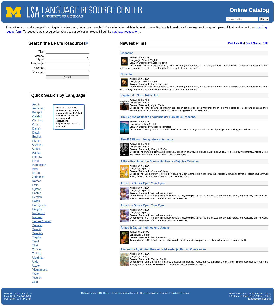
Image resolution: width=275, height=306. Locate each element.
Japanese (38, 176)
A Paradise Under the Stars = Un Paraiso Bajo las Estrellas (160, 161)
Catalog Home (88, 293)
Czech (36, 124)
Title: (41, 51)
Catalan (37, 116)
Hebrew (37, 156)
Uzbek (36, 265)
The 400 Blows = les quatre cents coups (147, 139)
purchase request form (126, 31)
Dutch (36, 132)
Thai (35, 245)
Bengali (37, 112)
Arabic (36, 104)
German (37, 144)
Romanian (38, 213)
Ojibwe (36, 189)
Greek (36, 148)
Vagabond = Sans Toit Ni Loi (139, 95)
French (36, 140)
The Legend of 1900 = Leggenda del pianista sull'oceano (158, 116)
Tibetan (37, 249)
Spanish (37, 225)
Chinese (37, 120)
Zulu (35, 281)
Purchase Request (179, 293)
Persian (37, 197)
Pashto (36, 193)
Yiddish (36, 277)
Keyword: (39, 72)
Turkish (36, 253)
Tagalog (37, 237)
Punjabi (37, 209)
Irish (35, 168)
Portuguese (39, 205)
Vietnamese (39, 269)
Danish (36, 128)
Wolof (35, 273)
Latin (35, 184)
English (36, 136)
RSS (265, 43)
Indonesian (39, 164)
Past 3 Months (236, 43)
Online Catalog (249, 10)
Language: (38, 63)
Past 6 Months (253, 43)
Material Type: (39, 58)
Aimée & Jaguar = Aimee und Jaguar (145, 227)
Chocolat (127, 53)
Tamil (35, 241)
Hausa (36, 152)
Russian (37, 217)
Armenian (38, 108)
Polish (36, 201)
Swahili (36, 229)
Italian (36, 172)
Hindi (35, 160)
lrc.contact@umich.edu (259, 298)
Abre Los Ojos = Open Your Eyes (143, 183)
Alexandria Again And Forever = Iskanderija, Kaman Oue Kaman (163, 249)
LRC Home (103, 293)
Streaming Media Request (125, 293)
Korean (36, 180)
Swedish (37, 233)
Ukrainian (38, 257)
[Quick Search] (242, 19)
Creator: (39, 67)
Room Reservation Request (154, 293)
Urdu (35, 261)
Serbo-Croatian (41, 221)
